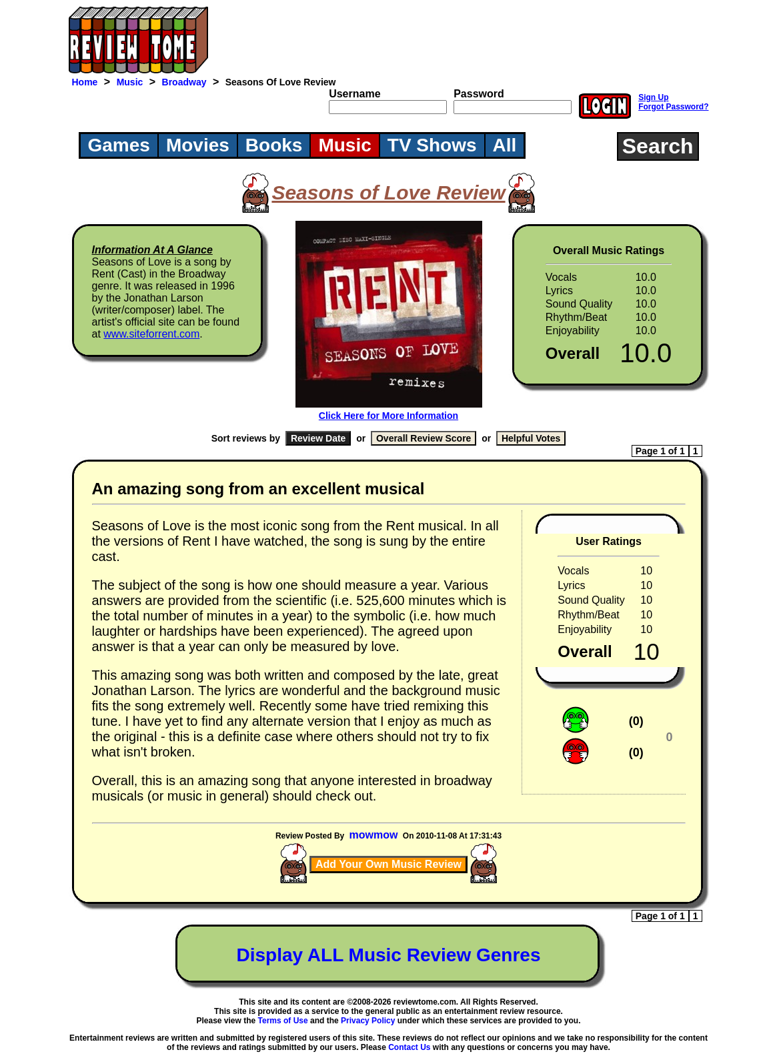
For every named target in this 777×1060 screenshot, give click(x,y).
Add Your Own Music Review (388, 864)
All (505, 145)
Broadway (184, 82)
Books (274, 145)
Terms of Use (283, 1020)
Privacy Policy (368, 1020)
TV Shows (432, 145)
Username (354, 93)
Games (119, 145)
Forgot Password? (673, 106)
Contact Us (409, 1047)
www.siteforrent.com (151, 334)
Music (130, 82)
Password (479, 93)
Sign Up (653, 97)
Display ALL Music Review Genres (389, 955)
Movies (197, 145)
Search (658, 146)
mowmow (373, 835)
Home (85, 82)
